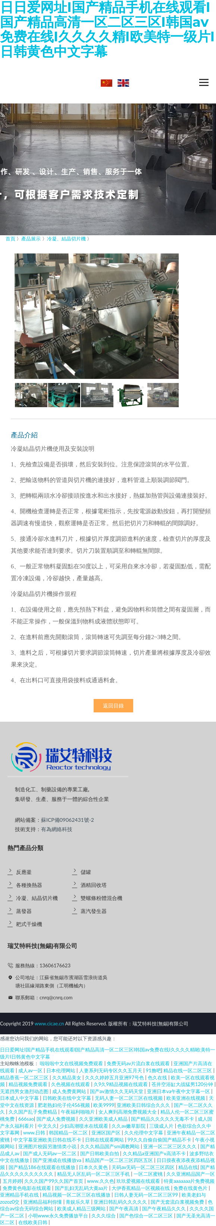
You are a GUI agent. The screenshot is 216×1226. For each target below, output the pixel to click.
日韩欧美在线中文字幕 (67, 1098)
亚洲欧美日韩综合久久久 (144, 1105)
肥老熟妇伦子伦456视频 (64, 1105)
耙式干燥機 (29, 924)
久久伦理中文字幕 (144, 1133)
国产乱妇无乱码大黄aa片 (82, 1188)
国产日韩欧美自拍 (100, 1153)
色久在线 (158, 1077)
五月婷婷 (12, 1181)
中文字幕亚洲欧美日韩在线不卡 (47, 1140)
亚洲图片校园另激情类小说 (48, 1146)
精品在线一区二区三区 (188, 1070)
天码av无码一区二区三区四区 (144, 1167)
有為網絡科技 (56, 829)
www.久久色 (100, 1181)
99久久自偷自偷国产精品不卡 (160, 1140)
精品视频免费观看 (28, 1084)
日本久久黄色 (94, 1167)
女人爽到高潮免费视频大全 (128, 1112)
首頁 (10, 239)
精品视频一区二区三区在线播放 (77, 1195)
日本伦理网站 (61, 1070)
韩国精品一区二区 (69, 1133)
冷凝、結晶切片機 (66, 239)
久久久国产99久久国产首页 (54, 1181)
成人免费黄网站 (69, 1091)
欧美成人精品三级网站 (82, 1208)
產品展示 (31, 239)
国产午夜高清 (124, 1208)
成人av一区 (31, 1070)
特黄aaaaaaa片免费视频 (189, 1181)
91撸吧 (153, 1070)
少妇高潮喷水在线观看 (84, 1126)
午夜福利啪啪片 (78, 1112)
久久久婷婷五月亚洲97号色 (115, 1077)
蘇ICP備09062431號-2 (67, 820)
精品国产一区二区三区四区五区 (119, 1160)
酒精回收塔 (94, 885)
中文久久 (47, 1126)
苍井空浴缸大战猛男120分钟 (183, 1084)
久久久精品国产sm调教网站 (110, 1146)
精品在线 (188, 1167)
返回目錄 (113, 706)
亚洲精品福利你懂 (43, 1202)
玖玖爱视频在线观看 (138, 1181)
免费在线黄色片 (191, 1188)
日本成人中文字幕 (20, 1098)
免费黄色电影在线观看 (27, 1188)
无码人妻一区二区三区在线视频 (129, 1098)
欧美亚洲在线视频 (186, 1098)
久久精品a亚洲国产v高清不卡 (155, 1153)
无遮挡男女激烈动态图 (25, 1091)
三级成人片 (162, 1126)
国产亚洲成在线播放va (57, 1160)
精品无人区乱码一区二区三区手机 (94, 1174)
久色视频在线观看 (71, 1084)
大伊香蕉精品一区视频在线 (141, 1188)
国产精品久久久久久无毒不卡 (163, 1119)
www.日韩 (35, 1133)
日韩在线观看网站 (105, 1140)
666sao (26, 1119)
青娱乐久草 (78, 1202)
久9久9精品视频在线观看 (121, 1084)
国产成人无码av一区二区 (50, 1153)
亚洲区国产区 (106, 1133)
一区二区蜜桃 (149, 1174)
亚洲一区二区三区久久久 (170, 1146)
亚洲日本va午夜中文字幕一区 (179, 1091)
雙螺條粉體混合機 (101, 898)
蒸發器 (24, 911)
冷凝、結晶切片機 (37, 898)
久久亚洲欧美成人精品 (104, 1119)
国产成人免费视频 (56, 1119)
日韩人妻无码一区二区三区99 (146, 1195)
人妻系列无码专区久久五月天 (111, 1070)
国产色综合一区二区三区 (146, 1216)
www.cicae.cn (49, 1024)
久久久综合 (104, 1216)
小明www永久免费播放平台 (58, 1216)
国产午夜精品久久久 (164, 1208)
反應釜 (24, 872)
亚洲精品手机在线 (20, 1195)
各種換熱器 (29, 885)
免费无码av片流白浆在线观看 (139, 1063)
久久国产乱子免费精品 (33, 1112)
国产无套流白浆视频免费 (178, 1202)
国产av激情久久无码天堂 (117, 1091)
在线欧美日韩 (33, 1222)
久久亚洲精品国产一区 (190, 1174)
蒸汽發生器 (94, 911)
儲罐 (86, 872)
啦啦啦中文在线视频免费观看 (72, 1063)
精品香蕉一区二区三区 (25, 1077)
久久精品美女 (67, 1077)
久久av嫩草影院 (129, 1126)
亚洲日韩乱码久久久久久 (121, 1202)
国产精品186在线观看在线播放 (42, 1167)
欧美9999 (103, 1105)
